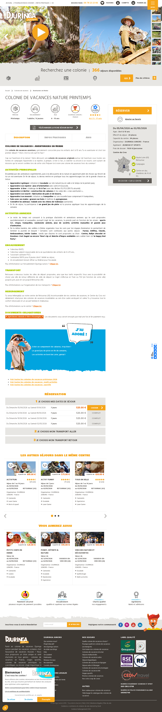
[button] (156, 10)
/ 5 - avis (95, 118)
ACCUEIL (9, 3)
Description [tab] (22, 137)
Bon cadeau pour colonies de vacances (96, 690)
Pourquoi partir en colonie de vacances (96, 644)
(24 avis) (33, 482)
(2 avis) (101, 482)
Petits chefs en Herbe (14, 551)
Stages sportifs (87, 673)
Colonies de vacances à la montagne (95, 668)
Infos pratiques (42, 3)
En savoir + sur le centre (133, 180)
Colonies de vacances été (91, 670)
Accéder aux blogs (50, 649)
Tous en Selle (82, 479)
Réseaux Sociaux (49, 660)
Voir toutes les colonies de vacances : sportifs (30, 384)
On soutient (48, 654)
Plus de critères (145, 78)
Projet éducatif (49, 644)
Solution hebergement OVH (81, 709)
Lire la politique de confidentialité (17, 691)
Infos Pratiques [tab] (55, 137)
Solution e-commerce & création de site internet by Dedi (81, 706)
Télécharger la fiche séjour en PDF (55, 127)
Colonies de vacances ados (91, 657)
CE (53, 3)
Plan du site (107, 703)
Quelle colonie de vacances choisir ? (95, 641)
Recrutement (48, 662)
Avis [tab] (88, 137)
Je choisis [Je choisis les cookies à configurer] (28, 699)
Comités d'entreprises (51, 665)
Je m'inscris (74, 624)
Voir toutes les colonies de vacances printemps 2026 (33, 379)
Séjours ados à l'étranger (91, 665)
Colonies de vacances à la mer (93, 652)
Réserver (132, 111)
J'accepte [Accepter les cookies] (46, 699)
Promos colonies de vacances (92, 676)
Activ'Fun (12, 479)
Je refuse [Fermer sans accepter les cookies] (11, 699)
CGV (87, 703)
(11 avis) (67, 482)
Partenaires (47, 657)
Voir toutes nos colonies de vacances (95, 649)
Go (126, 79)
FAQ (45, 652)
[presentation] (6, 36)
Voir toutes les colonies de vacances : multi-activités (33, 381)
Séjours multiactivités (89, 654)
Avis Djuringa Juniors (51, 646)
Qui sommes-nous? (50, 641)
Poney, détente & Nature (49, 551)
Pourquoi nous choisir (24, 3)
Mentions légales (96, 703)
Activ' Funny (47, 479)
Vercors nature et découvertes (85, 551)
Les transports (87, 646)
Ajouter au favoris (129, 119)
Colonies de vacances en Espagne (94, 662)
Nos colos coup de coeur (91, 678)
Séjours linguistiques (89, 660)
